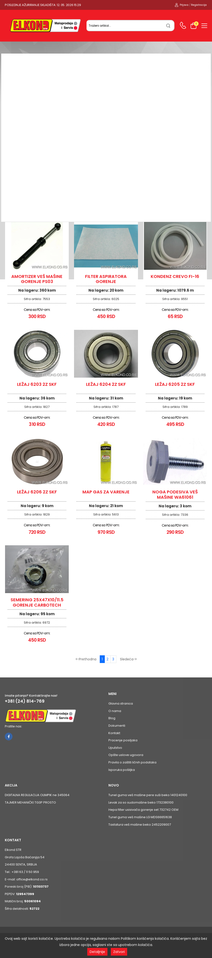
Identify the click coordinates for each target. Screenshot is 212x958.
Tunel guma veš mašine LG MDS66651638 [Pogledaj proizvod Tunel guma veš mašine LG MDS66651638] (140, 817)
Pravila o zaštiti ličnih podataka (132, 762)
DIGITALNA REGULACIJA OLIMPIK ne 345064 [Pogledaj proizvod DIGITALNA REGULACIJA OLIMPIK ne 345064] (37, 795)
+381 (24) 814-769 (24, 701)
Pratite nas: (13, 726)
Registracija (199, 5)
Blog (111, 718)
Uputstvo (115, 747)
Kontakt (114, 733)
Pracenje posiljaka (122, 740)
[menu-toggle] (204, 26)
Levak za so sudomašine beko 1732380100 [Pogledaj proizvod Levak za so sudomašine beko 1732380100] (141, 802)
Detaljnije (97, 951)
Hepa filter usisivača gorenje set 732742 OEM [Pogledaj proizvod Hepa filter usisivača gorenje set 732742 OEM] (143, 809)
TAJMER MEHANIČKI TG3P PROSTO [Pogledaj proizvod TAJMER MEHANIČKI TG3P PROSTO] (30, 802)
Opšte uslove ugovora (125, 755)
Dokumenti (116, 725)
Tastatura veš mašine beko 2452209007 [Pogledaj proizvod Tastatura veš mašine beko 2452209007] (139, 824)
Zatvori (119, 951)
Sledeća (128, 659)
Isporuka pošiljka (121, 770)
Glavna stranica (120, 703)
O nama (114, 711)
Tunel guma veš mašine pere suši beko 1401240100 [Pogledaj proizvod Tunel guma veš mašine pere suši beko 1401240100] (147, 795)
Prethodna (85, 659)
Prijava (181, 5)
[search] (168, 25)
